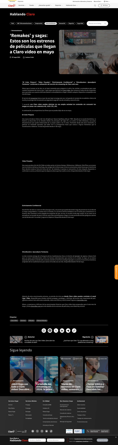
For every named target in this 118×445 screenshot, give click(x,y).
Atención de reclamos (65, 409)
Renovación (29, 415)
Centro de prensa (81, 411)
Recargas (28, 411)
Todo (12, 23)
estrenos (23, 320)
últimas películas (42, 320)
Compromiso (38, 23)
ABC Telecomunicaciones (24, 23)
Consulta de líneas (47, 415)
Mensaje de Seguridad (66, 421)
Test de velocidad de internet (50, 418)
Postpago (28, 408)
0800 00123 (104, 431)
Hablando (22, 14)
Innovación (62, 23)
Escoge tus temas (102, 440)
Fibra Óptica (11, 408)
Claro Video (66, 90)
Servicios (21, 5)
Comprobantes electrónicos (50, 421)
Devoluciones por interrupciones (64, 405)
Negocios (71, 23)
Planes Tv (10, 415)
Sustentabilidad (81, 408)
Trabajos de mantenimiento (84, 418)
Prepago (28, 404)
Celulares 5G (46, 408)
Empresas (20, 1)
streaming (34, 98)
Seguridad (80, 23)
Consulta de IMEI (47, 404)
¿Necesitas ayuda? (44, 5)
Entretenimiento (51, 23)
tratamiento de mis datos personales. (83, 439)
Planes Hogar (11, 411)
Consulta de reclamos (65, 413)
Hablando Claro (71, 5)
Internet (10, 404)
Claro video (14, 320)
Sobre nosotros (81, 404)
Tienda (31, 5)
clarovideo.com (82, 300)
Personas (12, 1)
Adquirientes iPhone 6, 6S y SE (67, 417)
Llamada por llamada (48, 425)
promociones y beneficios (82, 441)
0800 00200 (94, 431)
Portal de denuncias (82, 421)
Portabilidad (29, 418)
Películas (31, 320)
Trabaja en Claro (81, 415)
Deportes (58, 5)
